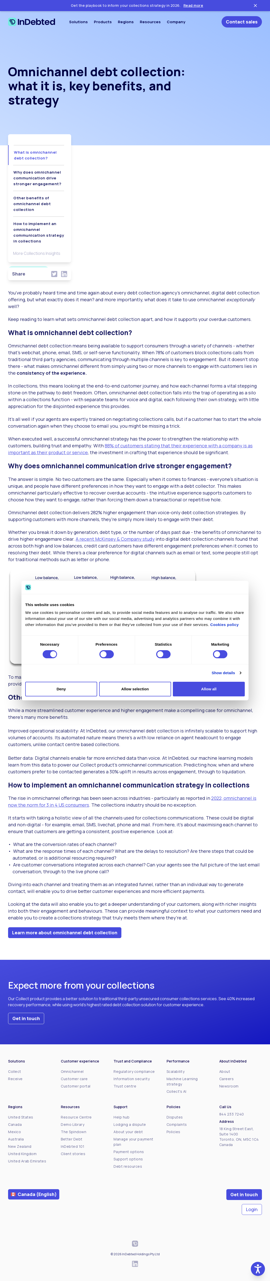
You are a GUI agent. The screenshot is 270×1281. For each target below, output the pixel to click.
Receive (15, 1078)
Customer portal (76, 1086)
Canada (15, 1124)
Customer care (74, 1078)
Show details (223, 673)
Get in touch (26, 1018)
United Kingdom (22, 1153)
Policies (173, 1131)
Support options (128, 1159)
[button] (258, 1269)
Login (252, 1209)
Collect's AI (176, 1091)
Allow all (209, 689)
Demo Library (72, 1124)
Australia (16, 1139)
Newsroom (229, 1086)
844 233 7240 (231, 1114)
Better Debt (72, 1139)
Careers (226, 1078)
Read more (193, 5)
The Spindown (73, 1131)
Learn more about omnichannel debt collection (64, 933)
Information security (132, 1078)
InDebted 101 (72, 1146)
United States (20, 1117)
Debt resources (128, 1166)
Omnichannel (72, 1071)
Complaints (177, 1124)
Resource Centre (76, 1117)
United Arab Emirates (27, 1161)
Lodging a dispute (130, 1124)
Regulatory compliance (134, 1071)
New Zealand (20, 1146)
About (224, 1071)
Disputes (175, 1117)
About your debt (128, 1131)
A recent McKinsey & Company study (115, 539)
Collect (14, 1071)
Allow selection (135, 689)
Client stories (73, 1153)
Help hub (121, 1117)
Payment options (129, 1151)
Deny (61, 689)
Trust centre (125, 1086)
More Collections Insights (36, 253)
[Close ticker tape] (255, 5)
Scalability (176, 1071)
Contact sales (242, 22)
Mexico (14, 1131)
